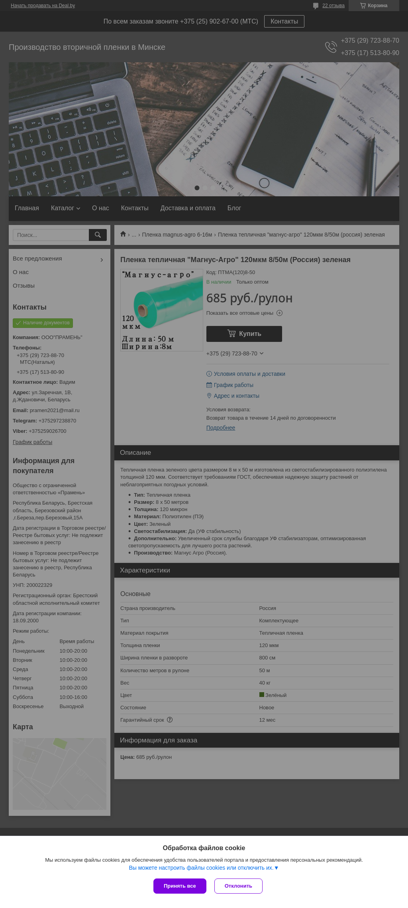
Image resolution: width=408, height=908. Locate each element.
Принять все (180, 886)
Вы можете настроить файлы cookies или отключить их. (201, 868)
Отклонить (238, 886)
